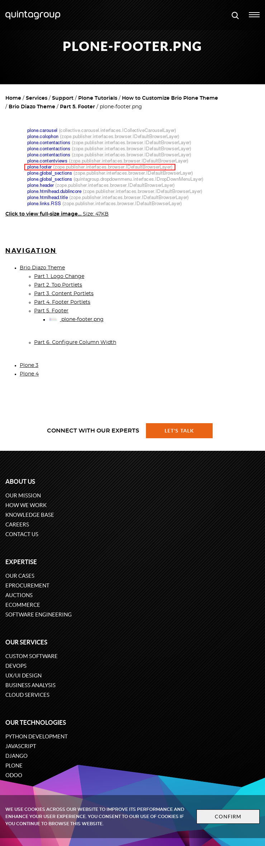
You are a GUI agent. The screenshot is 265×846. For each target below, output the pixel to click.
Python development (36, 736)
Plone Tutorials (97, 98)
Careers (17, 524)
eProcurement (27, 585)
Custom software (31, 656)
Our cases (19, 576)
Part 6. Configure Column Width (75, 342)
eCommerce (22, 605)
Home (13, 98)
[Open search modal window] (235, 15)
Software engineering (38, 614)
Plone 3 (29, 365)
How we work (26, 505)
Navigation (31, 250)
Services (36, 98)
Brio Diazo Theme (32, 106)
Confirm (228, 816)
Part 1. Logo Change (59, 276)
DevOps (16, 666)
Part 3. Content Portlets (64, 293)
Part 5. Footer (77, 106)
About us (20, 481)
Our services (26, 642)
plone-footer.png (76, 319)
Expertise (21, 562)
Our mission (23, 495)
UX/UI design (23, 675)
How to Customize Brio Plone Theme (170, 98)
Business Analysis (30, 685)
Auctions (19, 595)
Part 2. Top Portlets (58, 285)
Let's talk (179, 431)
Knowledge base (29, 515)
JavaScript (20, 746)
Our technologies (35, 722)
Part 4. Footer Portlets (62, 302)
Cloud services (27, 695)
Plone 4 (29, 374)
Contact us (21, 534)
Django (16, 756)
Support (63, 98)
